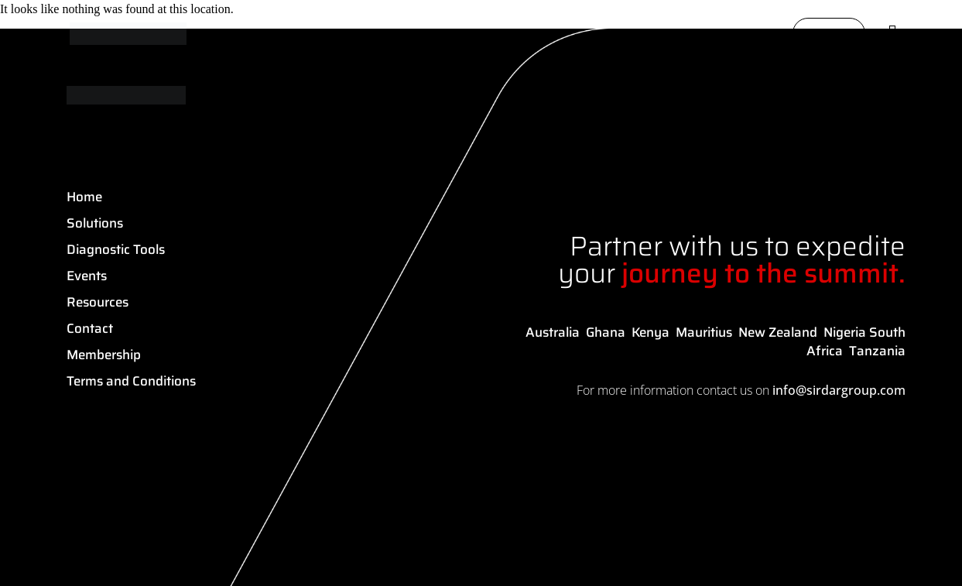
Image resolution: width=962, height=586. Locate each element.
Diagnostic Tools (116, 249)
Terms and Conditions (131, 381)
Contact (90, 328)
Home (84, 197)
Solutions (95, 223)
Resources (97, 302)
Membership (104, 354)
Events (87, 276)
